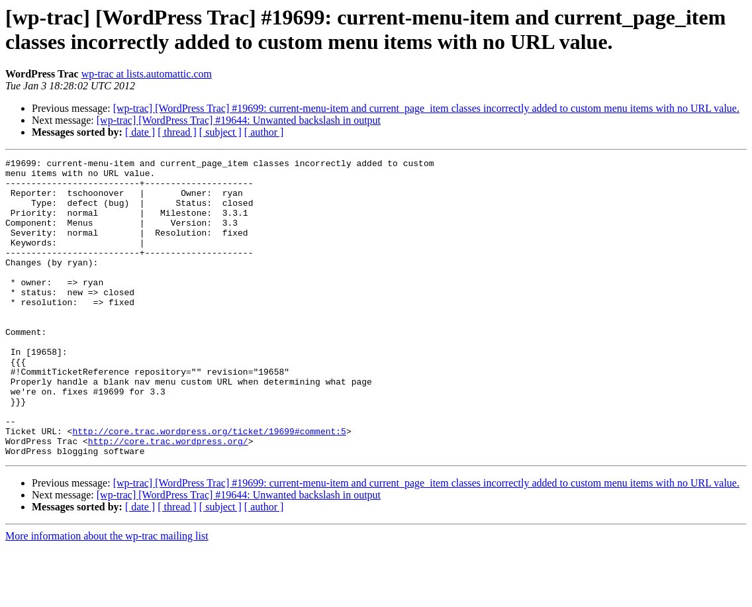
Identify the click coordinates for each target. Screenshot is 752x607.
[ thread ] (177, 132)
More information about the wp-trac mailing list (107, 595)
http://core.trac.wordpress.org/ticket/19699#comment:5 (209, 486)
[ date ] (140, 132)
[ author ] (264, 132)
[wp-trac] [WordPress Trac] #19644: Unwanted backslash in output (239, 120)
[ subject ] (220, 132)
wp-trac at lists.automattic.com (146, 73)
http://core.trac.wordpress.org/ (168, 498)
